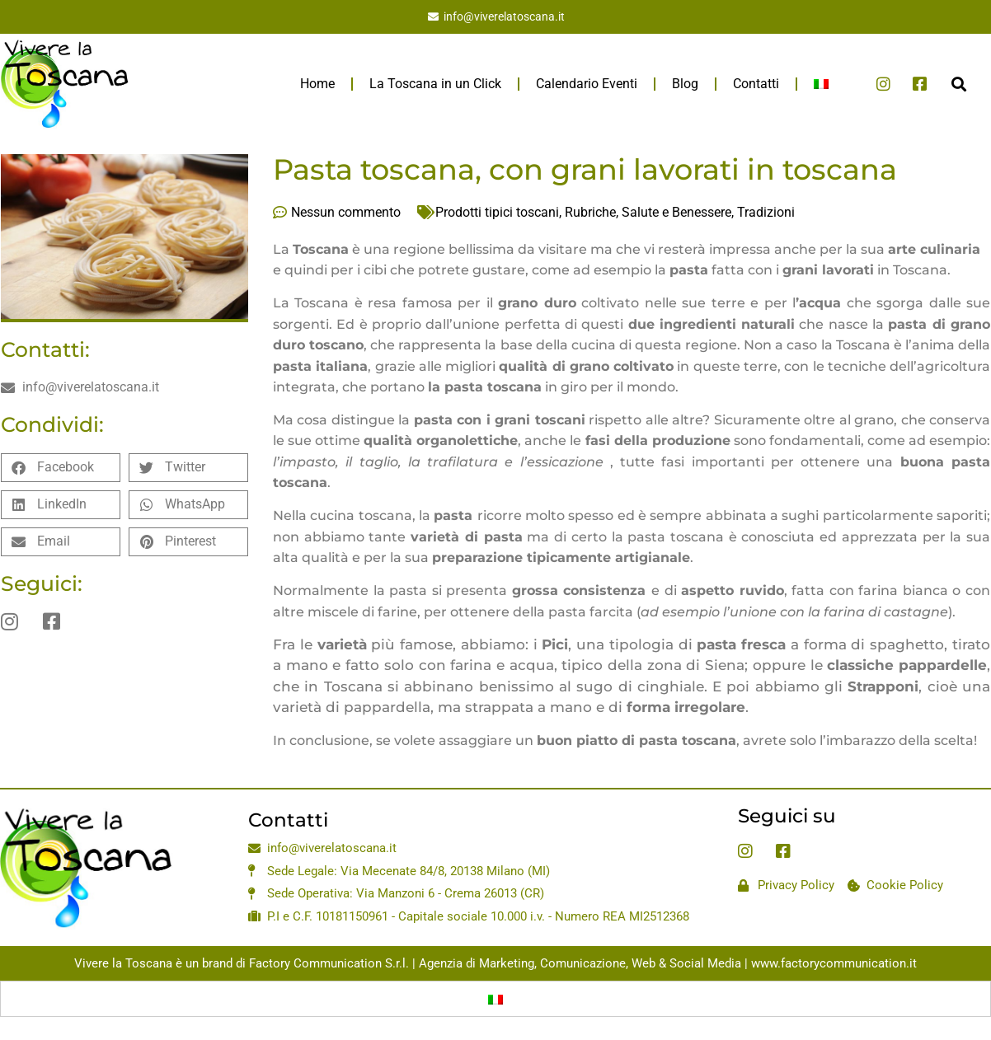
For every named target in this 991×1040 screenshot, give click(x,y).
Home (317, 83)
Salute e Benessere (676, 212)
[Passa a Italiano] (495, 998)
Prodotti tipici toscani (497, 212)
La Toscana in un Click (435, 83)
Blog (685, 83)
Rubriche (590, 212)
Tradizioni (766, 212)
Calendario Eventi (586, 83)
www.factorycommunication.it (834, 963)
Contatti (756, 83)
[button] (958, 83)
